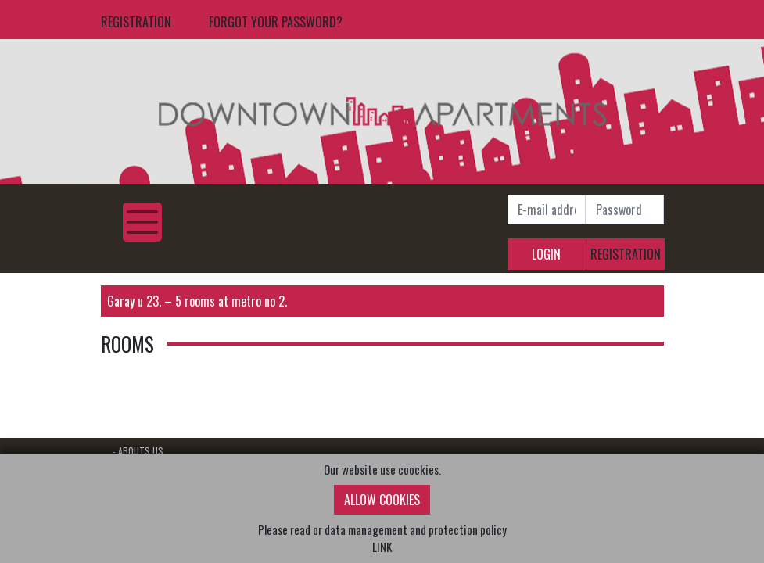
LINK (382, 546)
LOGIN (546, 254)
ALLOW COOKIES (382, 499)
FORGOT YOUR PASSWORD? (276, 22)
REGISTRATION (136, 22)
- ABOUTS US (138, 450)
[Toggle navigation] (142, 222)
